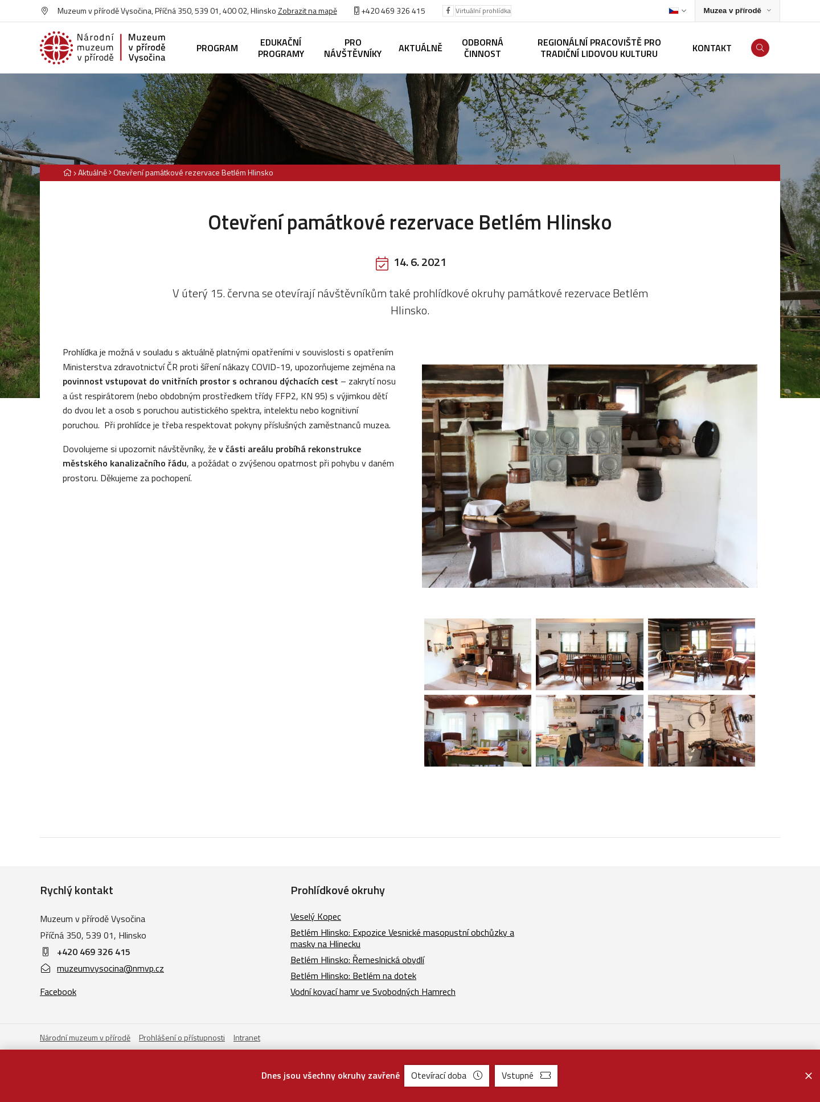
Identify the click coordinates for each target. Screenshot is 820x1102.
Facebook (58, 991)
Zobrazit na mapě (307, 11)
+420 (370, 11)
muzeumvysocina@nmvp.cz (102, 968)
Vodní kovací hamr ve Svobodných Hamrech (373, 991)
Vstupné (526, 1075)
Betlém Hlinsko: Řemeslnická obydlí (357, 959)
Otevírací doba (446, 1075)
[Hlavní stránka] (67, 172)
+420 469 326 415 (93, 951)
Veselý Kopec (315, 916)
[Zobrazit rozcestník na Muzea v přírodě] (737, 11)
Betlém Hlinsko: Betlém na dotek (353, 975)
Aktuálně (92, 172)
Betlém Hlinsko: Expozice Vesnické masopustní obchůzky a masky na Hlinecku (402, 938)
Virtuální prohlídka (483, 10)
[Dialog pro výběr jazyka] (677, 11)
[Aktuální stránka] (191, 172)
